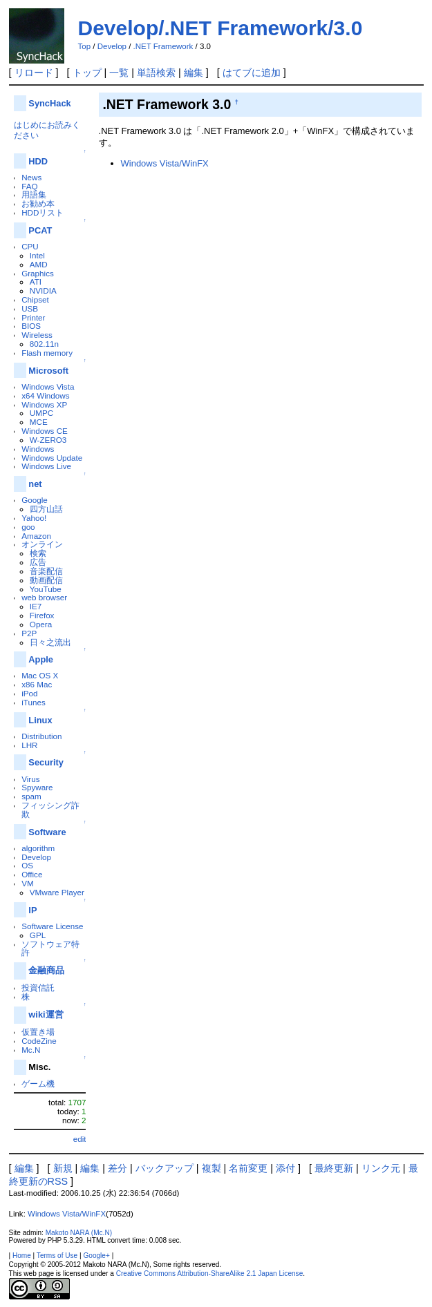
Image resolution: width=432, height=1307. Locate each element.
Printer (33, 317)
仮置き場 (38, 1031)
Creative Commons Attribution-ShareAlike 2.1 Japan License (209, 1273)
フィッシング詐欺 (50, 810)
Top (84, 46)
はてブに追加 (252, 72)
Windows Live (46, 465)
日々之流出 (50, 642)
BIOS (31, 325)
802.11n (44, 343)
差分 (117, 1168)
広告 (38, 561)
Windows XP (44, 404)
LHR (29, 745)
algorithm (38, 847)
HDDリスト (42, 212)
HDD (38, 161)
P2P (29, 633)
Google (34, 499)
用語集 (33, 194)
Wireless (37, 334)
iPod (29, 693)
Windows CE (44, 430)
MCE (39, 421)
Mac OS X (39, 675)
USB (29, 308)
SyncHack (49, 103)
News (31, 177)
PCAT (40, 230)
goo (28, 526)
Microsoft (48, 370)
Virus (30, 778)
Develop (111, 46)
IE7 (36, 606)
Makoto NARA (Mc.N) (79, 1233)
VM (27, 883)
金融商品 (46, 970)
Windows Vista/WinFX (165, 163)
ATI (35, 281)
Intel (37, 255)
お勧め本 (38, 203)
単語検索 (156, 72)
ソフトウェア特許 (50, 948)
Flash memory (47, 352)
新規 (63, 1168)
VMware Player (57, 892)
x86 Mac (36, 684)
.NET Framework (163, 46)
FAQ (29, 186)
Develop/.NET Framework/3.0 (220, 28)
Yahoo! (33, 517)
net (34, 484)
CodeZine (39, 1040)
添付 (285, 1168)
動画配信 (46, 579)
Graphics (37, 273)
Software (47, 832)
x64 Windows (45, 395)
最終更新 (333, 1168)
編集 (193, 72)
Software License (52, 926)
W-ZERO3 (48, 439)
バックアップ (164, 1168)
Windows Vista (47, 386)
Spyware (37, 787)
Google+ (96, 1255)
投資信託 (38, 987)
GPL (38, 935)
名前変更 (248, 1168)
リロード (34, 72)
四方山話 (46, 508)
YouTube (46, 588)
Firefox (42, 615)
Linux (40, 720)
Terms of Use (57, 1255)
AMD (39, 264)
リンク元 (380, 1168)
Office (31, 874)
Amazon (36, 535)
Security (46, 762)
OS (27, 865)
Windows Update (51, 457)
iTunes (33, 702)
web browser (44, 597)
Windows (37, 448)
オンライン (42, 544)
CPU (30, 246)
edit (79, 1138)
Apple (40, 659)
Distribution (41, 736)
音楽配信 (46, 570)
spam (31, 796)
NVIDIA (43, 290)
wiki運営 (45, 1014)
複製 (211, 1168)
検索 (38, 552)
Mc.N (30, 1049)
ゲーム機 (38, 1083)
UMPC (41, 412)
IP (32, 910)
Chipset (35, 299)
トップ (87, 72)
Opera (41, 624)
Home (21, 1255)
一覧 (119, 72)
